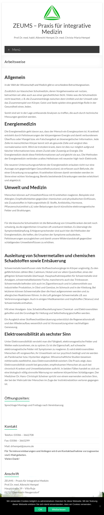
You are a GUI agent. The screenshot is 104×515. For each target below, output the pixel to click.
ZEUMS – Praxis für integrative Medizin (52, 28)
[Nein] (100, 506)
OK (40, 509)
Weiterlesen (59, 509)
